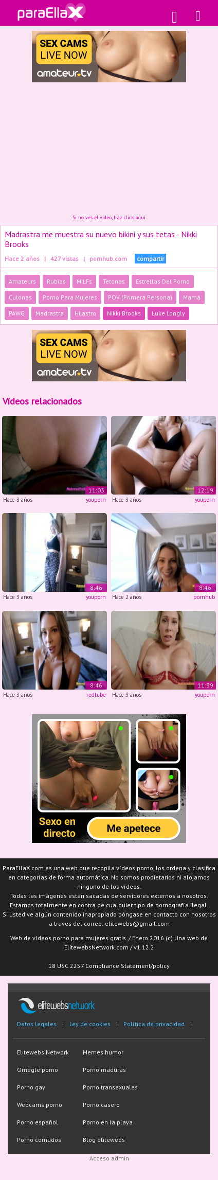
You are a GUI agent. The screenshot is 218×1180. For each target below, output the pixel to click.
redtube (96, 694)
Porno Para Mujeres (70, 297)
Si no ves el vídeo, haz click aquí (109, 217)
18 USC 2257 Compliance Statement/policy (109, 966)
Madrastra (49, 313)
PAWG (17, 313)
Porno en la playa (108, 1122)
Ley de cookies (90, 1024)
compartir (150, 258)
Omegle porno (37, 1069)
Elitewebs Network (43, 1052)
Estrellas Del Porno (163, 281)
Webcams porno (39, 1104)
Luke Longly (168, 313)
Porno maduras (104, 1069)
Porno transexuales (110, 1087)
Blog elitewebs (104, 1139)
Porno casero (101, 1104)
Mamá (192, 297)
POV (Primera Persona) (140, 297)
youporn (96, 499)
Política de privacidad (154, 1024)
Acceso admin (109, 1158)
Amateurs (22, 281)
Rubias (56, 281)
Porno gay (31, 1087)
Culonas (20, 297)
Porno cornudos (39, 1139)
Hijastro (85, 313)
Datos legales (37, 1024)
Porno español (37, 1122)
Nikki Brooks (124, 313)
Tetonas (114, 281)
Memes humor (103, 1052)
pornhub (204, 597)
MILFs (84, 281)
